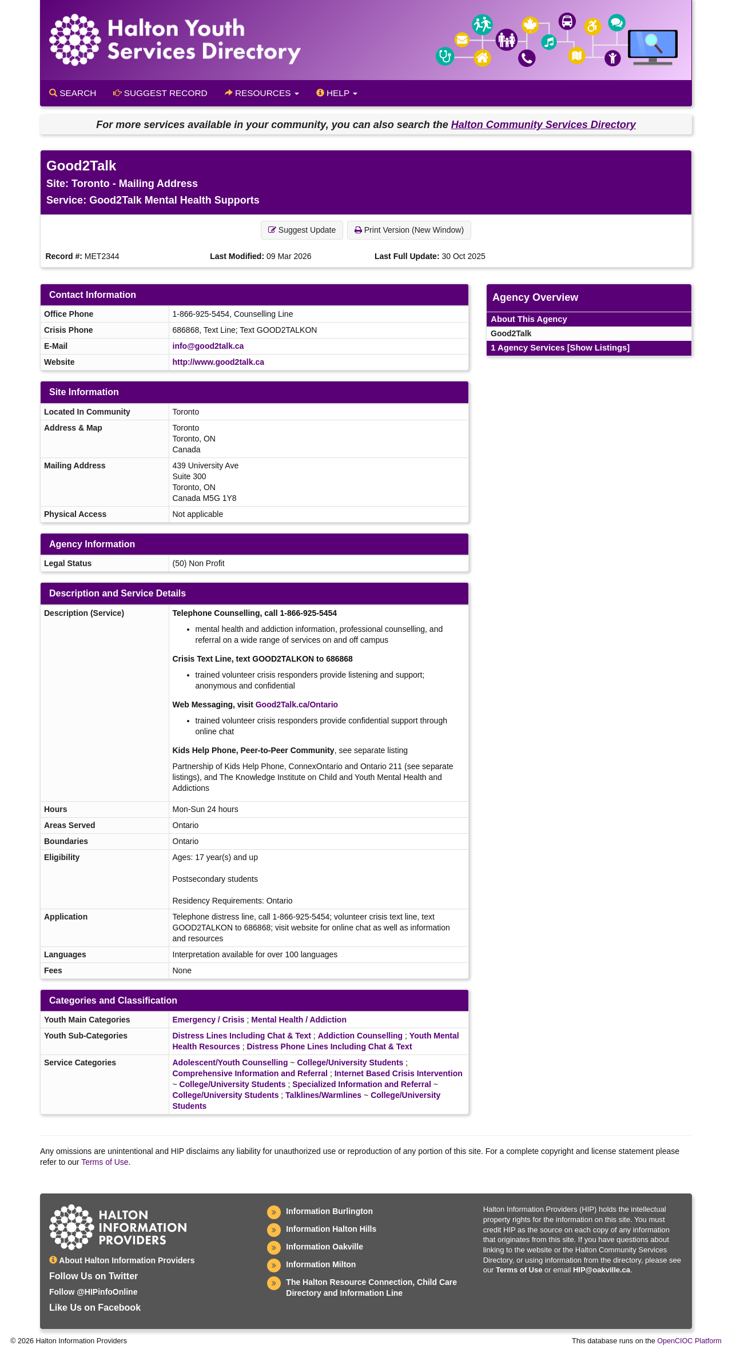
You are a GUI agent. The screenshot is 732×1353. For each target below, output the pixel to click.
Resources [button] (262, 93)
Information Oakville (324, 1246)
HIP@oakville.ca (601, 1270)
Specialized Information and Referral (361, 1084)
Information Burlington (329, 1211)
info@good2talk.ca (208, 346)
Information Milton (321, 1264)
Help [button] (336, 93)
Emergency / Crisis (209, 1019)
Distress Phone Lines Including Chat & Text (329, 1046)
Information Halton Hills (331, 1228)
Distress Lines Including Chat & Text (242, 1035)
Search (72, 93)
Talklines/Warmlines (323, 1095)
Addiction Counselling (360, 1035)
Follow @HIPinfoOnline (93, 1291)
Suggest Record (160, 93)
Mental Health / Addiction (299, 1019)
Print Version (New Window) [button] (409, 229)
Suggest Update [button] (302, 229)
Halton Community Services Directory (543, 124)
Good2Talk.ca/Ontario (297, 704)
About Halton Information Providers (122, 1260)
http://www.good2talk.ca (219, 362)
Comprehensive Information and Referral (250, 1073)
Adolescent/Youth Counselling (230, 1062)
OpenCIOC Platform (689, 1341)
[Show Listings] (598, 347)
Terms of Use (104, 1162)
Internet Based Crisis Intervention (399, 1073)
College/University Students (350, 1062)
